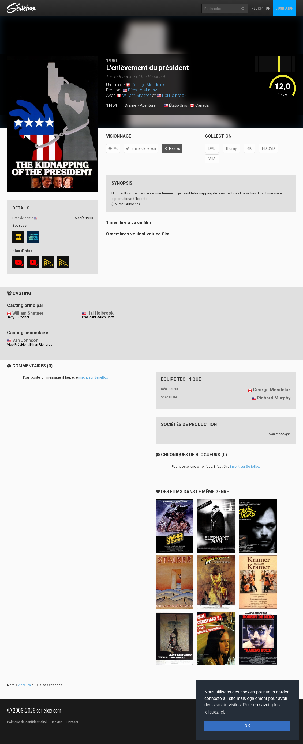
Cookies (57, 722)
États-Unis (175, 106)
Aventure (148, 105)
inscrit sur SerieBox (93, 377)
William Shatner (136, 95)
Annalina (24, 685)
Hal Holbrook (174, 95)
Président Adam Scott (98, 317)
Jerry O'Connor (18, 317)
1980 (111, 60)
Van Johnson (25, 340)
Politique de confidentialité (27, 722)
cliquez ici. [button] (215, 712)
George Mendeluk (147, 84)
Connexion (284, 8)
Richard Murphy (142, 90)
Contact (72, 722)
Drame (130, 105)
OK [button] (247, 726)
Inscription (260, 8)
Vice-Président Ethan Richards (29, 344)
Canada (199, 106)
